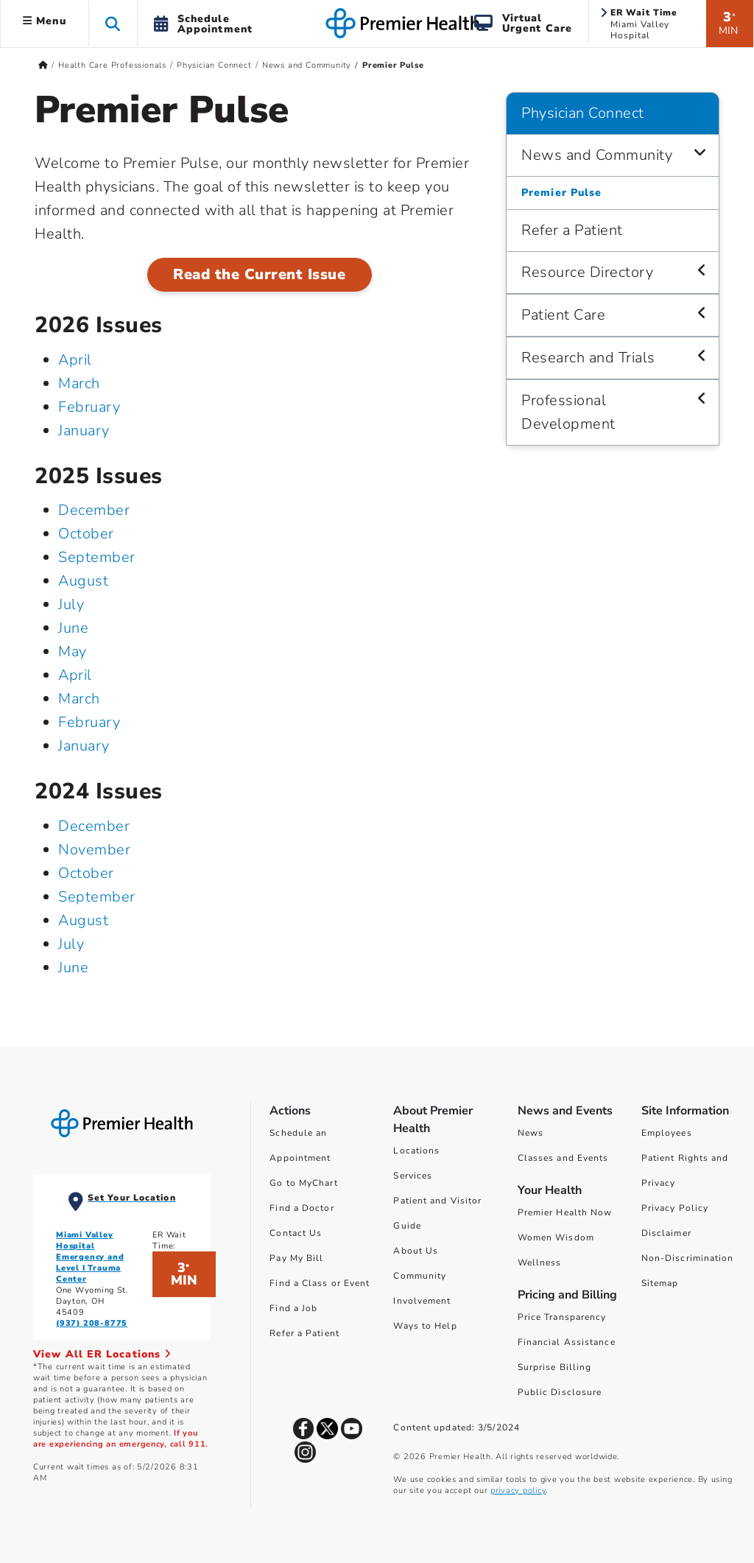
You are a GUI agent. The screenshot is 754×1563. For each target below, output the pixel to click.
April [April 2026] (75, 360)
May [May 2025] (72, 651)
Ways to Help (425, 1326)
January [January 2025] (84, 746)
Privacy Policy (674, 1208)
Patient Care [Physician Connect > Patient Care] (563, 315)
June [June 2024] (73, 967)
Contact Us (295, 1233)
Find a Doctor (301, 1208)
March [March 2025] (79, 699)
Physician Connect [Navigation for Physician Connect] (582, 113)
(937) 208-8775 (91, 1323)
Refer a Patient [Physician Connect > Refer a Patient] (572, 230)
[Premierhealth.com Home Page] (43, 65)
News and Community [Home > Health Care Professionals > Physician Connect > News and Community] (306, 65)
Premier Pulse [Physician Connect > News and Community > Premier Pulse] (561, 193)
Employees (666, 1133)
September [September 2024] (96, 897)
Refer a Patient (304, 1333)
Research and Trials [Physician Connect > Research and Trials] (588, 358)
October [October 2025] (86, 534)
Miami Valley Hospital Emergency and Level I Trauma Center (90, 1257)
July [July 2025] (71, 604)
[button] (113, 23)
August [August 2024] (83, 920)
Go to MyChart (303, 1183)
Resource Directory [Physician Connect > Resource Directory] (587, 272)
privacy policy (518, 1490)
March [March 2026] (79, 383)
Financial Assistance (567, 1342)
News (530, 1133)
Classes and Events (563, 1158)
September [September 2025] (96, 557)
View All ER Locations (102, 1354)
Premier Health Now (565, 1212)
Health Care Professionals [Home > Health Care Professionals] (112, 65)
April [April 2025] (75, 675)
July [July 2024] (71, 944)
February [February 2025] (89, 722)
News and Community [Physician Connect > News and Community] (596, 155)
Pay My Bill (296, 1258)
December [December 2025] (94, 510)
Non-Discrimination (687, 1258)
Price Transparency (562, 1317)
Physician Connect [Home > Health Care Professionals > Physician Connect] (214, 65)
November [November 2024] (94, 850)
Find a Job (293, 1308)
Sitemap (660, 1283)
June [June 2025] (73, 628)
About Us (415, 1251)
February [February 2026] (89, 407)
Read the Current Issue (259, 274)
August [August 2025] (83, 581)
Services (412, 1175)
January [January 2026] (84, 430)
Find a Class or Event (319, 1283)
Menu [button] (44, 21)
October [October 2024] (86, 873)
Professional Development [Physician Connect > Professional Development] (568, 412)
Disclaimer (666, 1233)
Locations (416, 1150)
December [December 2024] (94, 826)
